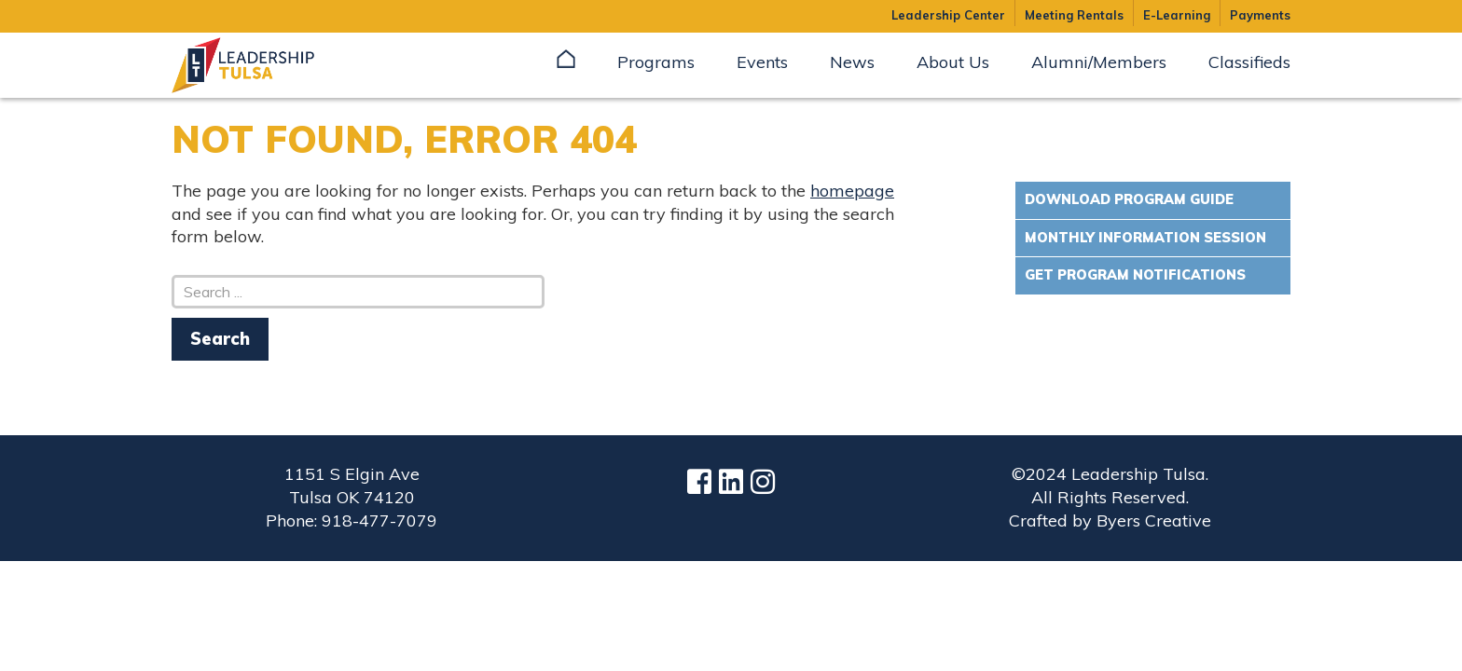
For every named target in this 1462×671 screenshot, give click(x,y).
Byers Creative (1153, 520)
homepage (852, 190)
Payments (1260, 14)
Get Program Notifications (1135, 275)
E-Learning (1176, 14)
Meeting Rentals (1074, 14)
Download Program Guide (1129, 199)
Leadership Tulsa (265, 65)
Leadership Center (948, 14)
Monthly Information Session (1145, 237)
